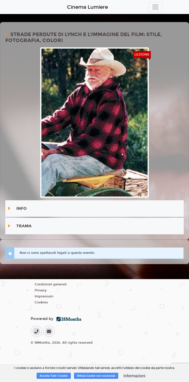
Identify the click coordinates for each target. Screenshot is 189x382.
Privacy (40, 290)
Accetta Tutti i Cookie (54, 375)
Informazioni (134, 376)
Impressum (44, 296)
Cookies (41, 302)
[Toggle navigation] (155, 7)
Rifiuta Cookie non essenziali (96, 375)
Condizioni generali (51, 284)
